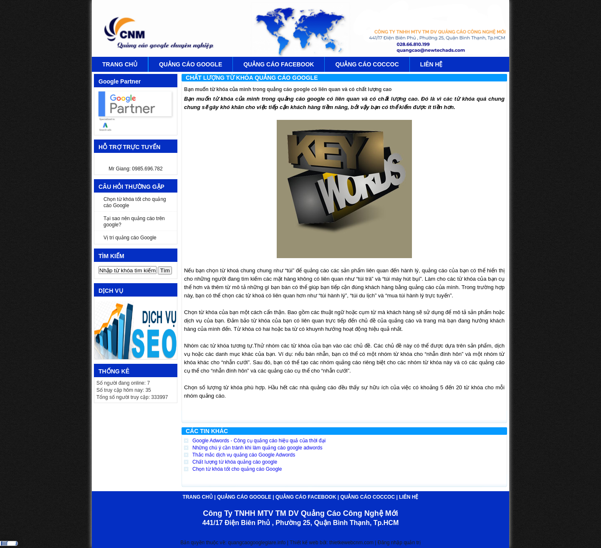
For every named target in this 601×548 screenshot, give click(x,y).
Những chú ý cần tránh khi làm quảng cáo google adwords (253, 448)
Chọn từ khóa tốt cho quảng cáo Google (135, 202)
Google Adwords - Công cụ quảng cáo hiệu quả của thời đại (255, 441)
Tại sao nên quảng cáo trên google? (134, 222)
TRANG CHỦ (119, 64)
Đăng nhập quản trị (399, 542)
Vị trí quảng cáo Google (130, 238)
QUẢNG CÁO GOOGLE (190, 64)
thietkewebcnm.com (352, 542)
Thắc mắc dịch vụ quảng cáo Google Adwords (239, 455)
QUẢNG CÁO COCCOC (367, 64)
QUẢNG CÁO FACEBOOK (278, 64)
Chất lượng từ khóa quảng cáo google (230, 462)
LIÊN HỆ (431, 64)
